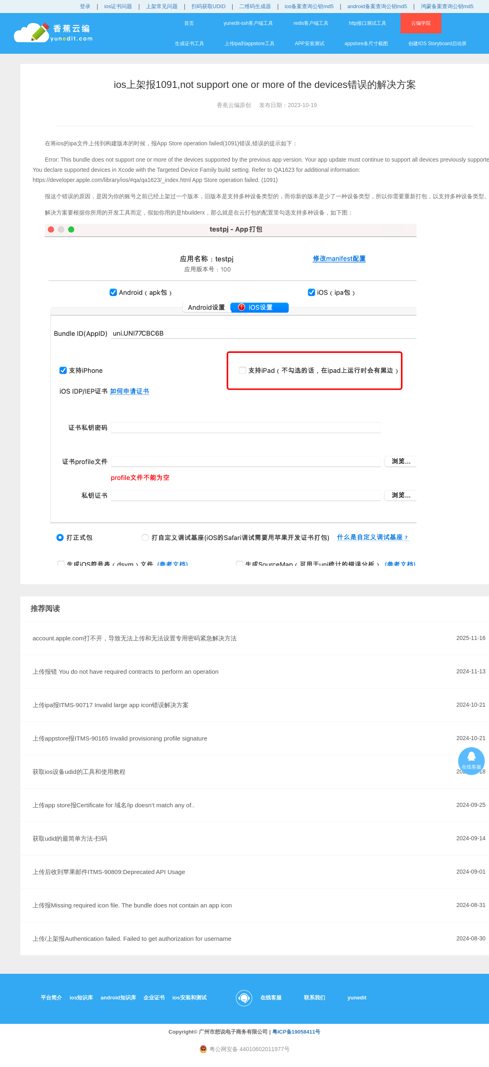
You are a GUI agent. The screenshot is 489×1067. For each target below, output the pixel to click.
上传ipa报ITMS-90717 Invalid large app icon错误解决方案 (111, 704)
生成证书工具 (189, 43)
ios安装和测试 (189, 998)
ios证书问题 (118, 6)
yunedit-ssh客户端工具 (248, 23)
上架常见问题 (162, 6)
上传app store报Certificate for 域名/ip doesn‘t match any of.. (114, 805)
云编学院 (421, 23)
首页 (189, 23)
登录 (85, 6)
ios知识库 (81, 998)
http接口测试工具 (367, 23)
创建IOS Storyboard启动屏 (437, 43)
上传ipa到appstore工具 (250, 43)
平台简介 (51, 998)
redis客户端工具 (310, 23)
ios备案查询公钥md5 (309, 6)
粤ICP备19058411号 (296, 1032)
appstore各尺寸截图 (366, 43)
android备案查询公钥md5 (377, 6)
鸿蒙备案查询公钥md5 (447, 6)
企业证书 (154, 998)
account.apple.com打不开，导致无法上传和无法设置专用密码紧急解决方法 (135, 638)
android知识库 (118, 998)
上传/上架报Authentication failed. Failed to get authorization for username (132, 938)
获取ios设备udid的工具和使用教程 (79, 771)
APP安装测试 (309, 43)
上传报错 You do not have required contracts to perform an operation (125, 671)
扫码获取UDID (209, 6)
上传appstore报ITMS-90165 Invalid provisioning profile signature (120, 738)
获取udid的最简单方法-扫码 (70, 838)
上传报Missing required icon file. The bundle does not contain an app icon (132, 905)
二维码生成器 (255, 6)
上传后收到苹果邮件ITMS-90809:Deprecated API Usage (109, 871)
